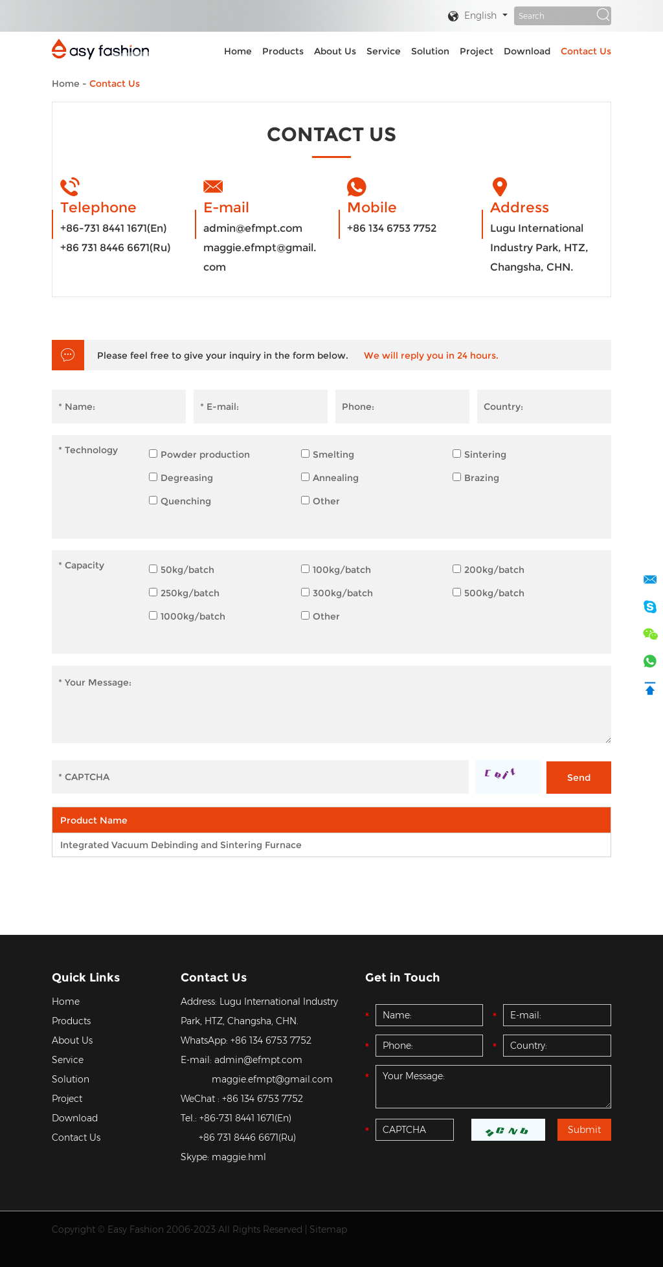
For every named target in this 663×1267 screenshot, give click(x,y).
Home (238, 51)
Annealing (330, 478)
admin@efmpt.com (252, 228)
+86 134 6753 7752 (391, 228)
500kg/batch (488, 593)
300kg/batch (337, 593)
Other (320, 501)
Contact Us (586, 51)
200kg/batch (488, 570)
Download (527, 51)
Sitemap (328, 1229)
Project (476, 51)
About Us (335, 51)
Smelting (327, 454)
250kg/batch (184, 593)
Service (383, 51)
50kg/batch (181, 570)
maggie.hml (239, 1157)
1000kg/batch (187, 616)
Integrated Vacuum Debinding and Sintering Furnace (181, 845)
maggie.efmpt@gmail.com (259, 257)
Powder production (199, 454)
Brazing (476, 478)
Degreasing (181, 478)
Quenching (180, 501)
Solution (430, 51)
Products (283, 51)
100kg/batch (336, 570)
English (472, 16)
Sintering (479, 454)
